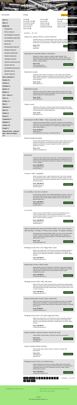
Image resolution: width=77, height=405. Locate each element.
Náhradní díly (60, 26)
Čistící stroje (43, 19)
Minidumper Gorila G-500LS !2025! (36, 265)
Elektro (6, 89)
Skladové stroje (44, 23)
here (46, 399)
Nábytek (6, 122)
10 (24, 380)
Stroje (6, 26)
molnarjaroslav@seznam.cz (39, 259)
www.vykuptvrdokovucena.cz (40, 66)
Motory (58, 21)
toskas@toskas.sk (37, 339)
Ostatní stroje (26, 28)
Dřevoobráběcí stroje (62, 19)
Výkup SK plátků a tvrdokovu (58, 388)
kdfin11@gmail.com (37, 83)
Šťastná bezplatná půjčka (33, 138)
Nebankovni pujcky (31, 72)
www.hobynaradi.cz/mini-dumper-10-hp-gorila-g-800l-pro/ (46, 133)
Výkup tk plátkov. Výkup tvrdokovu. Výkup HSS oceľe (42, 332)
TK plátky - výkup (46, 391)
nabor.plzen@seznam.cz (39, 65)
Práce (5, 98)
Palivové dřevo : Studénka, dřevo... (72, 21)
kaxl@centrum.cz (37, 131)
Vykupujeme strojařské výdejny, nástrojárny (39, 54)
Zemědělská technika (45, 26)
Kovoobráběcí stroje (28, 21)
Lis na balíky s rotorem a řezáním (36, 192)
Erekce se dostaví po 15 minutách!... (72, 37)
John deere (28, 155)
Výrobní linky (26, 26)
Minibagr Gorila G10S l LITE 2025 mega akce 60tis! (41, 315)
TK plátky (53, 391)
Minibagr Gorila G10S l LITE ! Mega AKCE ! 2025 (40, 248)
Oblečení (6, 107)
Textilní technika (27, 25)
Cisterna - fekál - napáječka (33, 173)
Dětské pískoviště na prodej (72, 12)
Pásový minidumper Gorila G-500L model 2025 (40, 299)
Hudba (6, 113)
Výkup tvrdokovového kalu (45, 388)
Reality (6, 80)
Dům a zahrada (8, 77)
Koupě (6, 128)
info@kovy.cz (36, 46)
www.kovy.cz (36, 48)
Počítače (6, 86)
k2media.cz (21, 388)
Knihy (5, 116)
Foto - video (7, 95)
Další (28, 380)
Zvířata (6, 83)
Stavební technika (61, 23)
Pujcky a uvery (29, 104)
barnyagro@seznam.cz (38, 166)
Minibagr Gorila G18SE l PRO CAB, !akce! (38, 282)
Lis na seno (28, 210)
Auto (5, 20)
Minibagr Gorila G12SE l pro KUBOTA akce (39, 361)
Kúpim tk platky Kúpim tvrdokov (35, 346)
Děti (5, 104)
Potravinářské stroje (28, 23)
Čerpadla (25, 19)
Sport (5, 110)
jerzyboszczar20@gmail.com (40, 149)
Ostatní (6, 125)
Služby (6, 101)
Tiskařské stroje (44, 25)
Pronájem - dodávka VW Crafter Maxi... (72, 46)
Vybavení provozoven (62, 25)
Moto (5, 23)
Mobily (6, 92)
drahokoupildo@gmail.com (39, 242)
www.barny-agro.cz (37, 168)
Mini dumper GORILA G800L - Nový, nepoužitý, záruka (43, 120)
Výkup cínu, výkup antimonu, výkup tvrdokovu (40, 37)
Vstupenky (7, 119)
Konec (33, 380)
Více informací (68, 64)
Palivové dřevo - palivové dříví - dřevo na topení (11, 133)
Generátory (43, 21)
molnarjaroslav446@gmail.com (40, 373)
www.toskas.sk (36, 341)
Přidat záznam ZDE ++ (67, 15)
